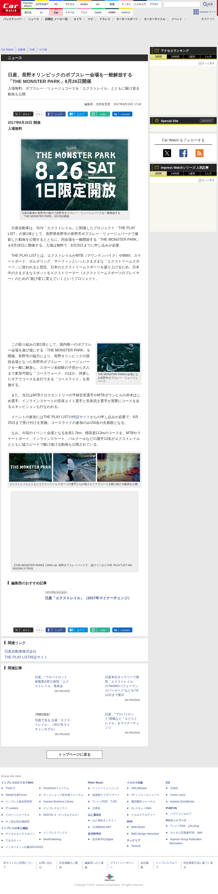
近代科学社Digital (102, 839)
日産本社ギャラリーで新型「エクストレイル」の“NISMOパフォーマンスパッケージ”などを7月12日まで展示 (122, 686)
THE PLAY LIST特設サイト (26, 657)
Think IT (10, 788)
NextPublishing (52, 839)
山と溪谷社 (94, 814)
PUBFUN (171, 808)
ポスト (26, 114)
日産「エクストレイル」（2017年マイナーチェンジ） (88, 598)
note (103, 114)
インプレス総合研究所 (19, 801)
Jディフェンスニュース (145, 794)
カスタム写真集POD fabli (186, 832)
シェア (58, 114)
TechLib (135, 846)
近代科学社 (94, 833)
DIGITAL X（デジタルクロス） (61, 814)
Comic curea (177, 794)
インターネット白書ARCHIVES (24, 847)
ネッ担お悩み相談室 (18, 821)
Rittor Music (95, 782)
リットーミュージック (105, 788)
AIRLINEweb (139, 788)
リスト (39, 114)
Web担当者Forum (16, 794)
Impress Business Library (58, 801)
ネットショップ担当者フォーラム (63, 794)
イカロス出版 (135, 782)
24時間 (175, 56)
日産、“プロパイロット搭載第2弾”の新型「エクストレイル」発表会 (52, 681)
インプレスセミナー (55, 808)
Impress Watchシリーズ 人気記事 (185, 167)
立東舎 (96, 808)
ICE (168, 782)
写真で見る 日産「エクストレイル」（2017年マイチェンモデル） (52, 724)
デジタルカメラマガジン (20, 833)
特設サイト (81, 417)
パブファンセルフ (181, 813)
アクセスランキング (175, 50)
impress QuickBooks (182, 801)
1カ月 (208, 56)
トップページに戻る (75, 754)
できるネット (14, 840)
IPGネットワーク (176, 820)
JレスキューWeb (141, 808)
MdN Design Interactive (145, 833)
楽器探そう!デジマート (106, 794)
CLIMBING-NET (101, 827)
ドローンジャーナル (18, 814)
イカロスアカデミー (143, 814)
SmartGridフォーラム (56, 788)
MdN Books (138, 827)
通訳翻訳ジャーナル (143, 801)
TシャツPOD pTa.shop (184, 826)
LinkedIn (125, 114)
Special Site (169, 121)
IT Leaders (12, 808)
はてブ (81, 114)
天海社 (174, 788)
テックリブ (133, 840)
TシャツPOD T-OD (104, 801)
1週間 (191, 56)
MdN (130, 821)
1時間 (158, 56)
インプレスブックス (55, 832)
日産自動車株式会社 (20, 651)
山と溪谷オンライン (104, 820)
